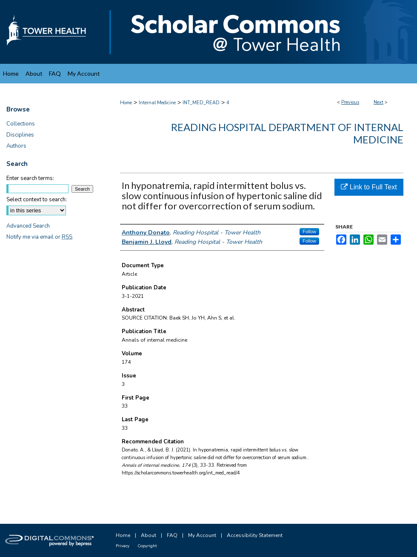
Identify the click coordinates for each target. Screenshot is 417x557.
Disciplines (20, 135)
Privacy (122, 546)
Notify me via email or (39, 237)
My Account (202, 535)
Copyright (147, 546)
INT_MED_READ (201, 103)
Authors (16, 146)
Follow (309, 231)
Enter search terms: (30, 178)
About (148, 535)
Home (126, 103)
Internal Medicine (157, 103)
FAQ (172, 535)
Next (378, 102)
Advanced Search (28, 226)
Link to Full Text (369, 187)
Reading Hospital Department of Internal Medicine (287, 133)
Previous (350, 102)
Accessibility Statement (255, 535)
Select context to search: (36, 199)
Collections (20, 124)
